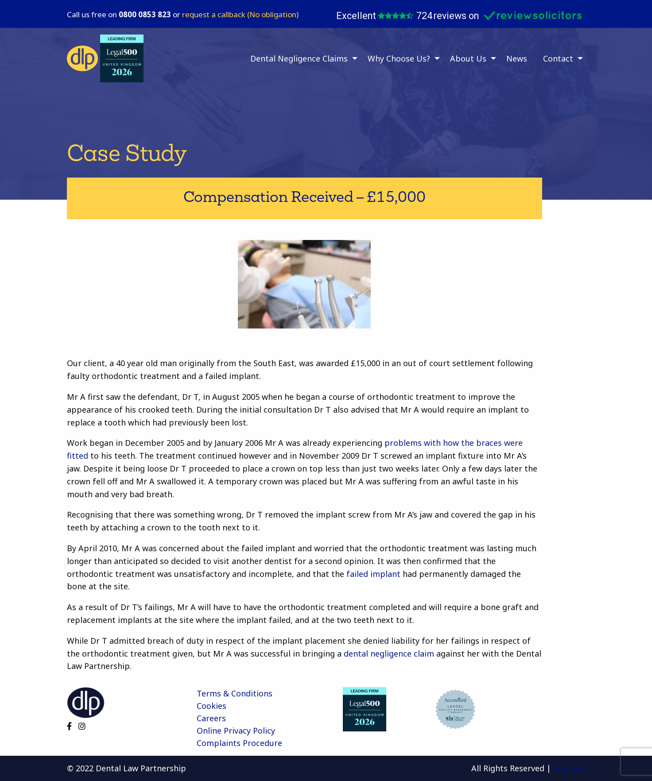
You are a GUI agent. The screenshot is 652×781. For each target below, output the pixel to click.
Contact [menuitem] (558, 58)
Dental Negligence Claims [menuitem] (299, 58)
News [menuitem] (516, 58)
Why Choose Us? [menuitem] (399, 58)
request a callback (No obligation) (240, 14)
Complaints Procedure (239, 743)
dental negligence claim (389, 653)
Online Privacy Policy (236, 730)
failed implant (373, 573)
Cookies (211, 705)
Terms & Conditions (234, 693)
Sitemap (569, 768)
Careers (211, 718)
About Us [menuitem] (468, 58)
